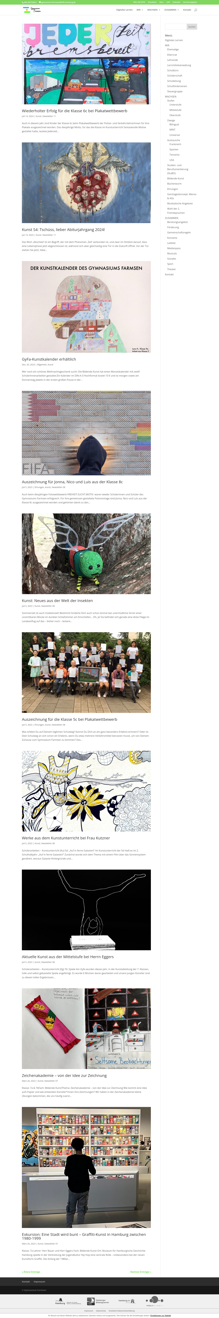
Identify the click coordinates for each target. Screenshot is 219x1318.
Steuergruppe (174, 91)
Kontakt (187, 10)
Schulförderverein (177, 86)
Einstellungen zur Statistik (160, 1316)
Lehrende (172, 60)
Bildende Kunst (175, 178)
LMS (168, 2)
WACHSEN (152, 10)
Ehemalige (173, 49)
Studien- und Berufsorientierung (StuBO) (177, 169)
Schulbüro (173, 70)
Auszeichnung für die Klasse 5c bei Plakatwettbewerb (69, 719)
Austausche (173, 140)
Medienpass (174, 248)
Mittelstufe (175, 110)
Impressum (39, 1281)
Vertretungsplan (190, 2)
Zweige (171, 120)
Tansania (174, 154)
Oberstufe (175, 115)
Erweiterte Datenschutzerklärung (122, 1311)
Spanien (173, 149)
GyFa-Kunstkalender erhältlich (49, 359)
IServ (161, 2)
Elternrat (172, 54)
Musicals (172, 253)
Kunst (38, 116)
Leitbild (171, 243)
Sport (170, 264)
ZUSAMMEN (170, 10)
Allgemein (42, 364)
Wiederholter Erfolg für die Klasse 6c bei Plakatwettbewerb (74, 110)
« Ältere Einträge (31, 1272)
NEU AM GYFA (139, 2)
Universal (174, 135)
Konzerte (172, 237)
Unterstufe (175, 104)
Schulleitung (174, 81)
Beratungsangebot (177, 222)
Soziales (171, 258)
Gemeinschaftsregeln (179, 232)
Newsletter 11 (49, 116)
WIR (138, 10)
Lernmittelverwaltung (179, 65)
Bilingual (174, 124)
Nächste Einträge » (140, 1272)
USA (171, 160)
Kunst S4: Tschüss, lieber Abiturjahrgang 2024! (63, 229)
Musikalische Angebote (180, 203)
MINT (172, 129)
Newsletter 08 (58, 487)
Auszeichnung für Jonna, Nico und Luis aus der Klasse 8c (72, 481)
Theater (171, 269)
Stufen (170, 100)
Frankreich (175, 144)
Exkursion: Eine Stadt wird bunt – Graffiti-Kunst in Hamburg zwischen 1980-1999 (84, 1236)
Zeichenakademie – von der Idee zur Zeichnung (64, 1075)
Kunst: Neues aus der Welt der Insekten (57, 600)
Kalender (176, 2)
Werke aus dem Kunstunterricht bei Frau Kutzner (66, 838)
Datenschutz (101, 1311)
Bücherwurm (174, 183)
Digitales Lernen (124, 10)
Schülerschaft (174, 75)
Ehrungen (39, 487)
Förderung (173, 227)
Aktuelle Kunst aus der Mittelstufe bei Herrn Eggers (68, 956)
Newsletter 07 (51, 1080)
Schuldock (152, 2)
